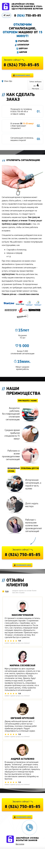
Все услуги (20, 844)
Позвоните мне (22, 75)
